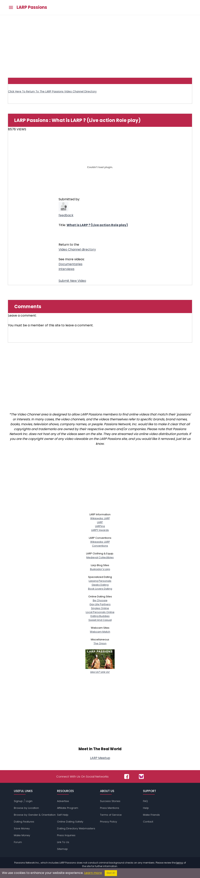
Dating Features (24, 821)
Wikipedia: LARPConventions (100, 544)
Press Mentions (109, 808)
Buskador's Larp (100, 569)
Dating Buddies (100, 616)
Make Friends (151, 815)
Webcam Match (100, 632)
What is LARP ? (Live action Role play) (97, 225)
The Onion (100, 643)
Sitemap (62, 849)
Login (29, 801)
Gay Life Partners (100, 604)
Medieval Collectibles (100, 557)
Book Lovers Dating (100, 589)
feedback (66, 215)
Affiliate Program (67, 808)
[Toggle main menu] (11, 7)
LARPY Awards (100, 530)
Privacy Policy (108, 821)
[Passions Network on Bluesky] (141, 776)
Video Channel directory (77, 249)
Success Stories (110, 801)
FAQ (145, 801)
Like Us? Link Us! (100, 670)
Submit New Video (72, 280)
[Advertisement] (100, 44)
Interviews (66, 269)
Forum (18, 842)
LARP (100, 522)
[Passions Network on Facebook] (126, 776)
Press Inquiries (66, 835)
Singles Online (100, 608)
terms (179, 862)
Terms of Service (111, 815)
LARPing (100, 526)
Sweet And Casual (100, 620)
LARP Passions (32, 7)
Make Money (22, 835)
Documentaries (70, 264)
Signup (18, 801)
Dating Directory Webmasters (76, 828)
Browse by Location (26, 808)
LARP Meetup (100, 758)
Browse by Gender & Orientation (35, 815)
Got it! (111, 873)
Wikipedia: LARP (100, 518)
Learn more (93, 873)
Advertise (63, 801)
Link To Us (63, 842)
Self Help (62, 815)
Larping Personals (100, 581)
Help (146, 808)
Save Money (22, 828)
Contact (148, 821)
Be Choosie (100, 600)
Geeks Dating (100, 585)
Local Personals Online (100, 612)
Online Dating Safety (70, 821)
